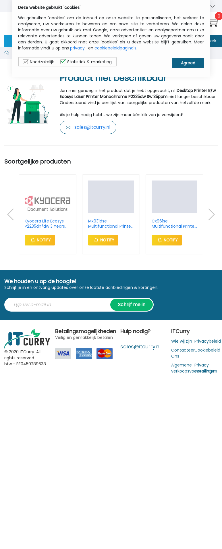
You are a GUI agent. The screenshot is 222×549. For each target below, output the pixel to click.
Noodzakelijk (38, 61)
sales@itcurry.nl (88, 127)
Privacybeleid (207, 341)
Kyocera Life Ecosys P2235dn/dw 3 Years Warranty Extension (45, 224)
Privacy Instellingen (205, 368)
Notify (40, 240)
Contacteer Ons (183, 353)
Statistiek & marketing (86, 61)
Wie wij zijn (181, 341)
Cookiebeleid (207, 350)
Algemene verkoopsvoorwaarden (193, 368)
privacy (77, 48)
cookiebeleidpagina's (115, 48)
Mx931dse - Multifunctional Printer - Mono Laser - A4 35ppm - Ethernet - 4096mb (110, 224)
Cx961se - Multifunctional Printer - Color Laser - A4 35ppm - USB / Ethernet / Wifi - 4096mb (174, 224)
